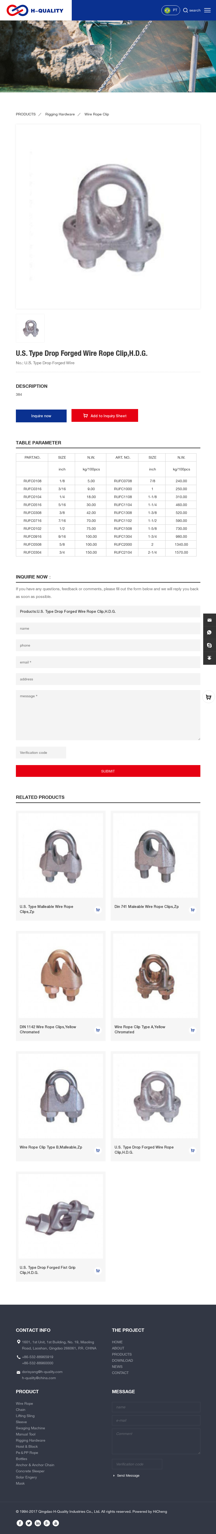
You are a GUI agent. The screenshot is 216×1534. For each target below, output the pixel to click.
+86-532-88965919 (37, 1357)
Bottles (21, 1459)
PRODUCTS (26, 114)
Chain (20, 1410)
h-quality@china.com (39, 1378)
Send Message (128, 1475)
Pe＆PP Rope (27, 1453)
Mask (20, 1483)
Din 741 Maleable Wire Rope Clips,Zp (147, 907)
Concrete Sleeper (30, 1471)
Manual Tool (25, 1434)
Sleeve (21, 1422)
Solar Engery (26, 1477)
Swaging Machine (30, 1428)
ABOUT (118, 1348)
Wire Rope (24, 1403)
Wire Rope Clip (97, 114)
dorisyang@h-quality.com (42, 1372)
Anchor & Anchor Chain (35, 1465)
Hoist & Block (27, 1446)
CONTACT (120, 1373)
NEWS (117, 1367)
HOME (117, 1342)
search (195, 10)
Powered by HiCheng (149, 1511)
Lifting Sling (25, 1416)
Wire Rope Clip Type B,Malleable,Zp (51, 1147)
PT (170, 10)
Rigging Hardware (60, 114)
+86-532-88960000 (37, 1363)
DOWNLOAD (122, 1360)
